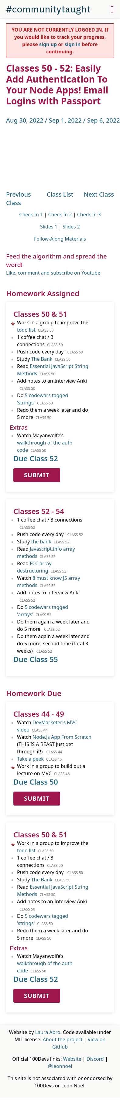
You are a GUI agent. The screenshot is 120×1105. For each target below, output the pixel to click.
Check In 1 (31, 214)
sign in (73, 44)
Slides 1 (48, 226)
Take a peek (30, 758)
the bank (41, 541)
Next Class (99, 194)
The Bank (42, 359)
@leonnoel (60, 1066)
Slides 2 (71, 226)
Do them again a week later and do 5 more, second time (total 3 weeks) (53, 643)
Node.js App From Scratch (62, 737)
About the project (63, 1039)
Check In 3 (89, 214)
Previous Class (18, 198)
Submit (37, 475)
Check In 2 (60, 214)
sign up (48, 44)
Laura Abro (47, 1032)
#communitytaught (48, 9)
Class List (60, 194)
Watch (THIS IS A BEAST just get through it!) (54, 744)
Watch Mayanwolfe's (44, 442)
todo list (26, 329)
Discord (95, 1059)
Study (43, 359)
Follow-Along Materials (60, 238)
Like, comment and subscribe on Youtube (53, 272)
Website (72, 1059)
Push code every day (50, 351)
